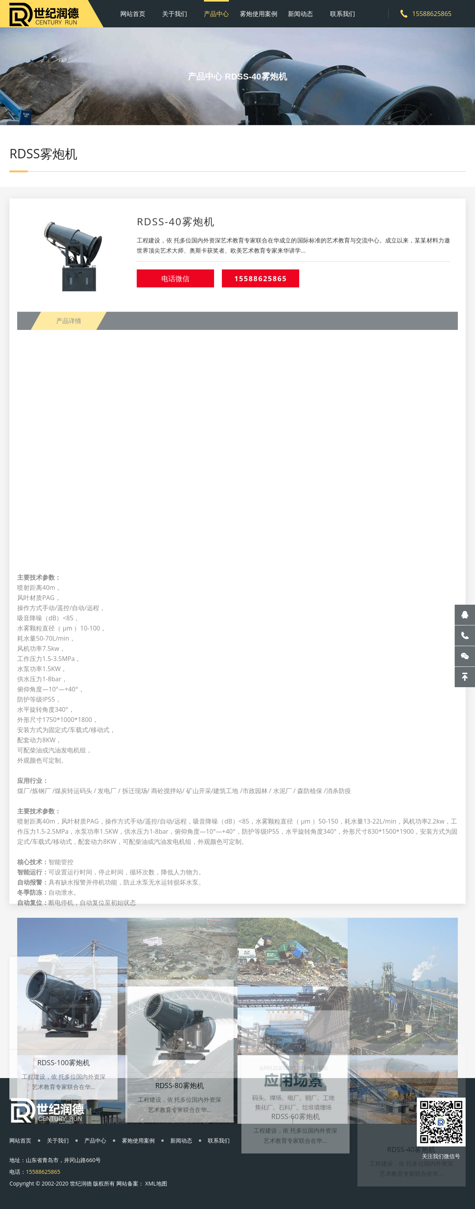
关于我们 (174, 13)
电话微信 (175, 286)
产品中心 (216, 13)
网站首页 (132, 13)
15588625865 (260, 286)
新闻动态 (300, 13)
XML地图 (156, 1183)
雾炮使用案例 (258, 13)
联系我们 (342, 13)
